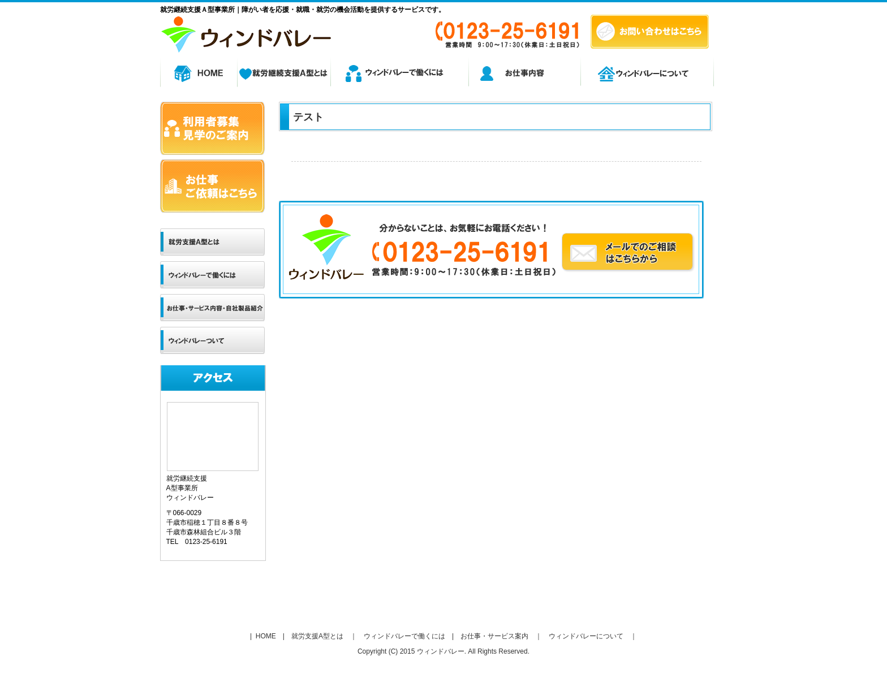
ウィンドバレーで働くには (404, 636)
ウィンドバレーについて (586, 636)
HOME (264, 636)
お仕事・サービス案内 (494, 636)
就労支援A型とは (317, 636)
